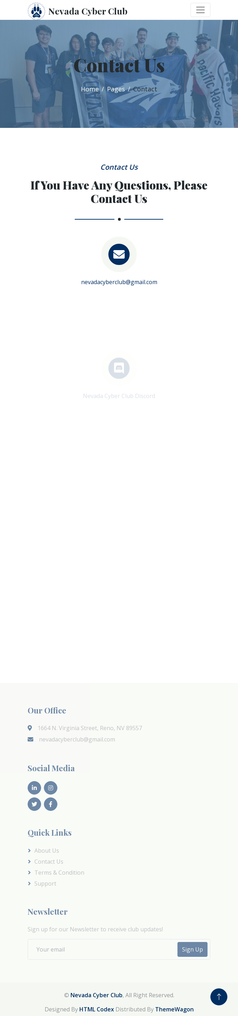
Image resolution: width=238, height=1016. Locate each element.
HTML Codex (96, 1009)
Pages (116, 89)
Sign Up (192, 949)
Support (45, 883)
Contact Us (48, 861)
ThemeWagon (174, 1009)
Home (90, 89)
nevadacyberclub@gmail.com (119, 282)
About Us (46, 850)
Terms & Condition (59, 872)
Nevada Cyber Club (96, 995)
